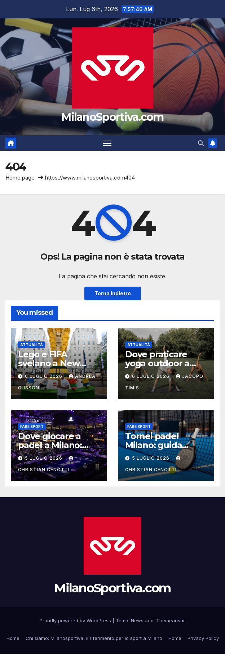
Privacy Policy (203, 638)
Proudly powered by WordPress (76, 620)
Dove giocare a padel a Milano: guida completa (51, 445)
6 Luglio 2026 (44, 376)
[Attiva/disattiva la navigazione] (107, 143)
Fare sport (32, 426)
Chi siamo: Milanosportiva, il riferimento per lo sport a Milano (94, 638)
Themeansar (170, 620)
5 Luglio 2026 (44, 458)
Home (12, 638)
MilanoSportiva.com (112, 117)
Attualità (31, 345)
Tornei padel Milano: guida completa (153, 445)
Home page (20, 177)
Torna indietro (112, 293)
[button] (201, 143)
